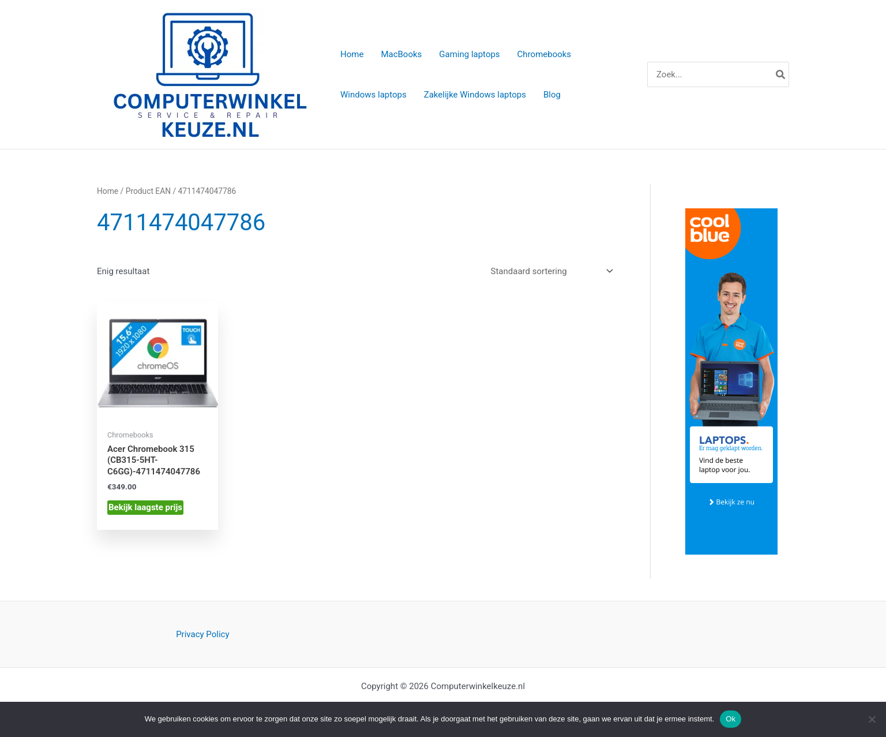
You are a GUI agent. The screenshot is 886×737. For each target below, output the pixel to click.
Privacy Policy (202, 634)
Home (107, 191)
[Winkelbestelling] (550, 271)
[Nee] (871, 719)
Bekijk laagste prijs (145, 507)
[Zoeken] (781, 74)
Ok (730, 718)
